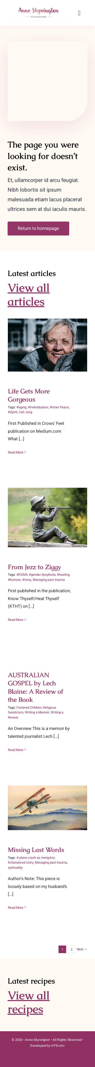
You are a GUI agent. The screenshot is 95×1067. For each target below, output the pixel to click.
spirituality (15, 867)
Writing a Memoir (37, 712)
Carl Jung (25, 412)
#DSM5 (21, 574)
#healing (63, 574)
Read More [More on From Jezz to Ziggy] (15, 619)
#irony (26, 579)
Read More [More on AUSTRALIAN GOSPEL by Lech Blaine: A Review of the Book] (15, 749)
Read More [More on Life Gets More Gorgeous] (15, 452)
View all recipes (29, 1002)
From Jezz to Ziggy (34, 567)
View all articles (29, 294)
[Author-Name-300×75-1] (39, 7)
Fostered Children (29, 707)
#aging (21, 407)
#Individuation (38, 407)
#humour (14, 579)
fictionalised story (20, 862)
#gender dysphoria (42, 574)
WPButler (58, 1045)
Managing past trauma (49, 579)
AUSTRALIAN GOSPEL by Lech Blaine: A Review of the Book (35, 687)
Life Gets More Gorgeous (29, 395)
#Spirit (12, 412)
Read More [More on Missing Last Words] (15, 907)
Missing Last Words (36, 850)
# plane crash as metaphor (35, 857)
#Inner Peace (59, 407)
